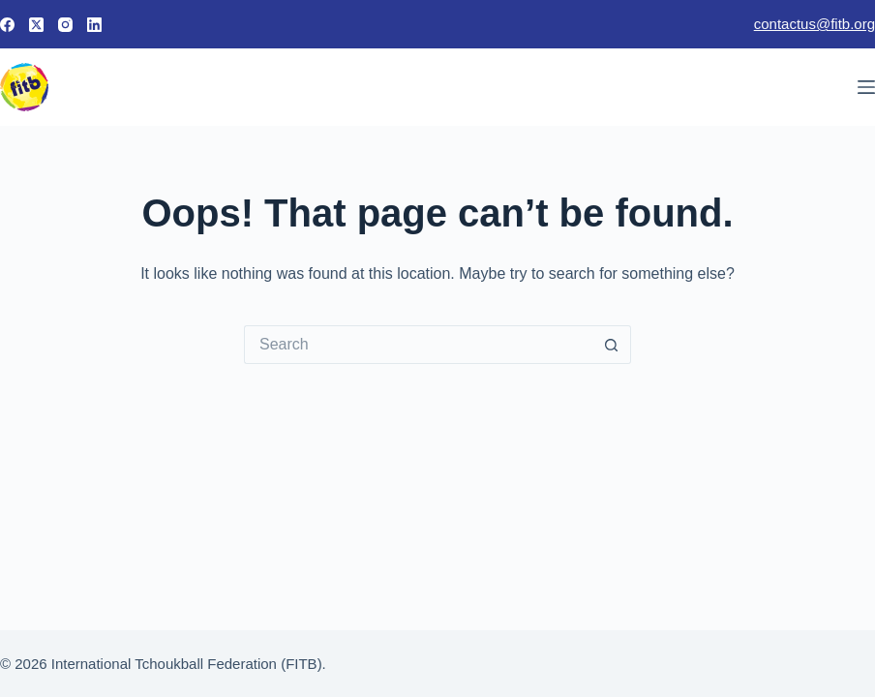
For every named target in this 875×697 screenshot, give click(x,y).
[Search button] (611, 344)
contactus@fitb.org (814, 23)
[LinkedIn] (94, 24)
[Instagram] (65, 24)
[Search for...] (418, 344)
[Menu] (866, 87)
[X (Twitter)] (36, 24)
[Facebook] (7, 24)
